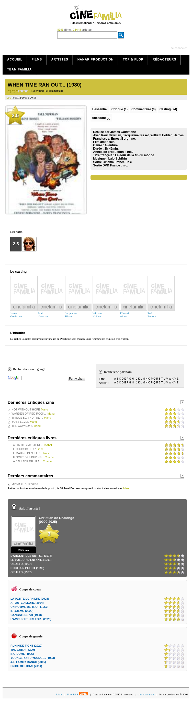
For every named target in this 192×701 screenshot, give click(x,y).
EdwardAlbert (124, 315)
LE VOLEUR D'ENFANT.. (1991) (30, 559)
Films (37, 59)
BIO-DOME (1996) (22, 653)
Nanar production (95, 59)
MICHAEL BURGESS (25, 484)
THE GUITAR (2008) (23, 649)
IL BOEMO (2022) (21, 610)
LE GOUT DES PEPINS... (28, 457)
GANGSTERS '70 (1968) (26, 615)
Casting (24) (168, 109)
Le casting (18, 271)
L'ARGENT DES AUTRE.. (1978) (31, 555)
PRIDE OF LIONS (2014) (26, 666)
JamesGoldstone (16, 315)
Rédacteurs (164, 59)
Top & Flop (133, 59)
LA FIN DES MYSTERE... (27, 444)
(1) (119, 109)
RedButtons (152, 315)
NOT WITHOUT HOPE (26, 409)
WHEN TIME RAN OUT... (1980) (45, 85)
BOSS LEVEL (20, 421)
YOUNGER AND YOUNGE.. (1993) (32, 657)
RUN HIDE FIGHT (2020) (26, 645)
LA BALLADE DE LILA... (27, 461)
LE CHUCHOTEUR (24, 449)
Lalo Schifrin (117, 158)
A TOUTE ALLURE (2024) (27, 602)
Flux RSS (77, 694)
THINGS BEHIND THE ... (27, 417)
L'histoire (17, 333)
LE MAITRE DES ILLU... (27, 453)
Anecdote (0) (101, 118)
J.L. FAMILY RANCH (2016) (28, 661)
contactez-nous (146, 694)
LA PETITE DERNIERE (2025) (29, 598)
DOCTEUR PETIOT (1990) (27, 568)
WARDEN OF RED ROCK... (29, 413)
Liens (59, 694)
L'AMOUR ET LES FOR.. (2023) (30, 619)
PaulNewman (43, 315)
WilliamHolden (97, 315)
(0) (143, 109)
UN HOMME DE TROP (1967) (29, 606)
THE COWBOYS (22, 425)
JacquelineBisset (71, 315)
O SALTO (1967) (21, 563)
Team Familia (19, 69)
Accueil (14, 59)
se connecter (179, 48)
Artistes (59, 59)
